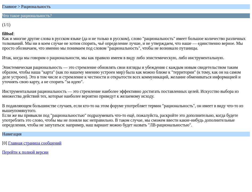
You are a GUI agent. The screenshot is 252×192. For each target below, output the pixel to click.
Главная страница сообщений (34, 143)
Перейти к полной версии (25, 152)
